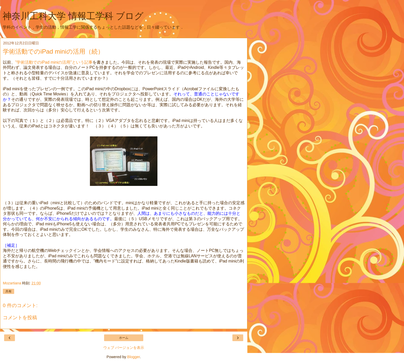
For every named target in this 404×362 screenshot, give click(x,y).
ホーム (123, 338)
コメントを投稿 (20, 317)
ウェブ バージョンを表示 (123, 347)
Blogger (133, 357)
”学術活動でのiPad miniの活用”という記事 (53, 62)
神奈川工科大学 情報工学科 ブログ (73, 16)
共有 (8, 291)
